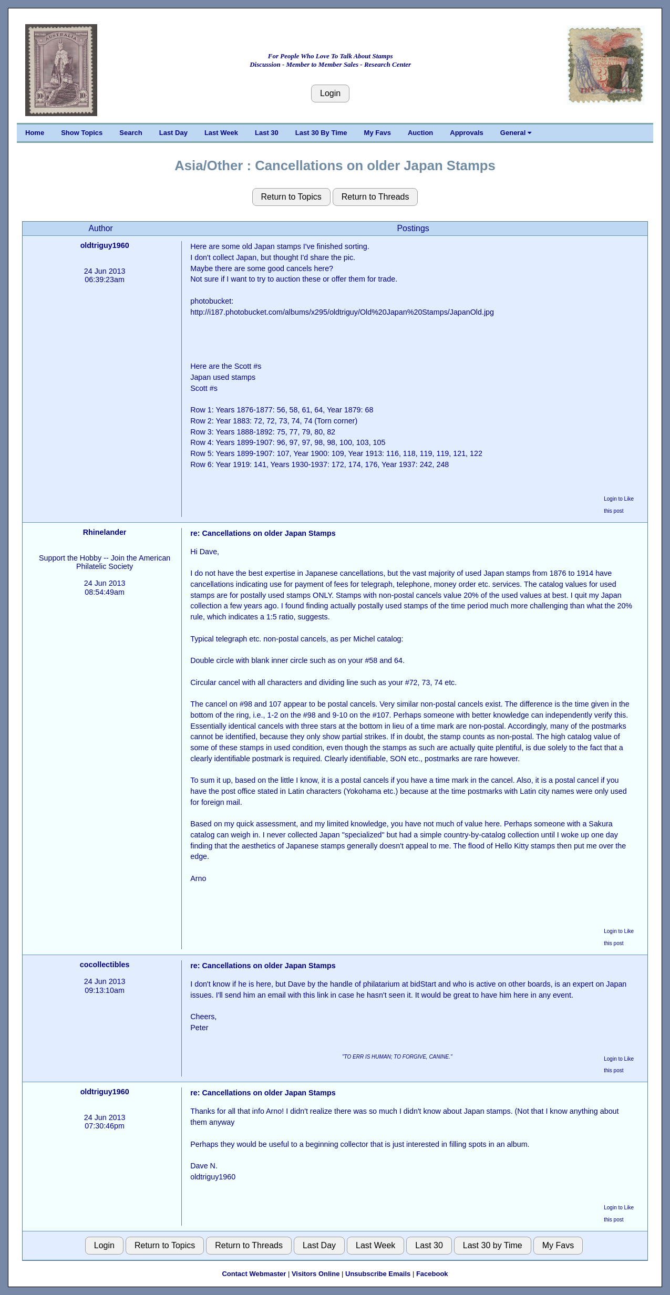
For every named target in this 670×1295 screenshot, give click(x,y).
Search (130, 133)
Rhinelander (105, 532)
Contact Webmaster (254, 1274)
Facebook (432, 1274)
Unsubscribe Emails (377, 1274)
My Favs (377, 133)
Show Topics (81, 133)
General (515, 133)
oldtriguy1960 (104, 245)
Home (34, 133)
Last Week (221, 133)
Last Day (173, 133)
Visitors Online (316, 1274)
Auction (420, 133)
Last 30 (267, 133)
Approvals (466, 133)
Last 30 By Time (321, 133)
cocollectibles (105, 964)
